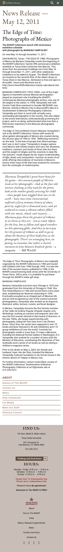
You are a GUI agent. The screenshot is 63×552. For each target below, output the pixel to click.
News (5, 392)
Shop (31, 518)
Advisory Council (12, 412)
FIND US (31, 428)
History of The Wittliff (14, 383)
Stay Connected (11, 397)
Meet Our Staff (10, 407)
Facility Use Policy (31, 532)
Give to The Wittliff (31, 513)
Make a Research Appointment (31, 523)
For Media (8, 402)
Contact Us (8, 388)
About (31, 508)
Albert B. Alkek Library (36, 434)
